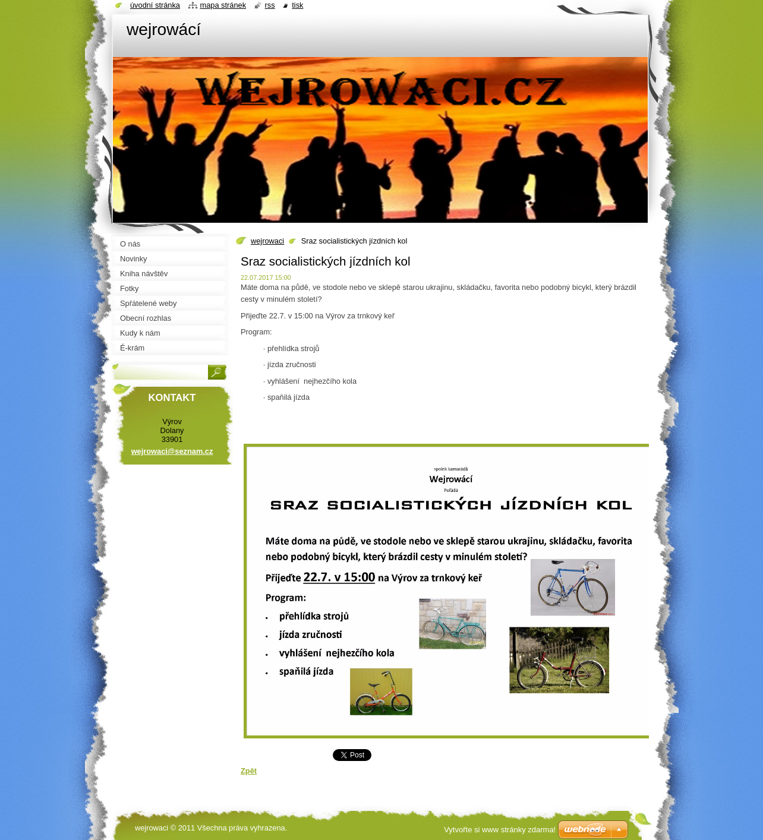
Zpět (249, 770)
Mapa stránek (223, 5)
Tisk (297, 5)
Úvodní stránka (155, 5)
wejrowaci (267, 240)
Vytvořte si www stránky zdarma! (500, 829)
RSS (270, 5)
